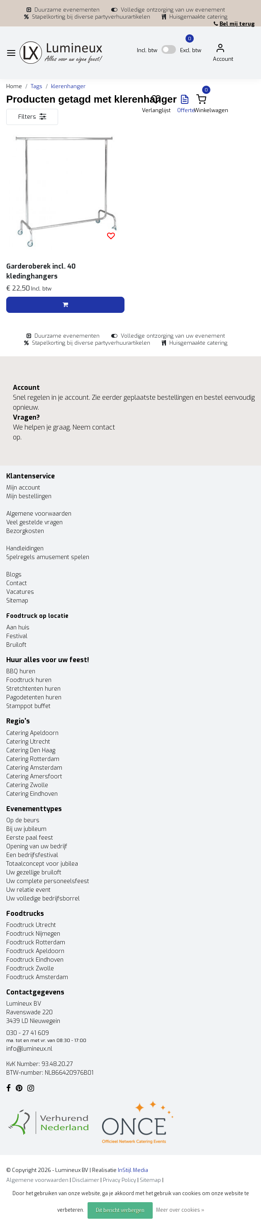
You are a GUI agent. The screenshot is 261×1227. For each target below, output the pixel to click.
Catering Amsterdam (34, 768)
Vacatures (20, 592)
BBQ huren (20, 671)
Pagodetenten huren (33, 697)
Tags (36, 86)
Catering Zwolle (27, 785)
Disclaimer (85, 1180)
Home (14, 86)
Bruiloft (16, 645)
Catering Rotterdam (32, 759)
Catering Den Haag (30, 750)
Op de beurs (22, 820)
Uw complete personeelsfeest (47, 881)
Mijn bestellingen (28, 496)
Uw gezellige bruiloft (33, 872)
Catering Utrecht (28, 742)
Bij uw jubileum (26, 829)
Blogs (14, 575)
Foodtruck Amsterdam (37, 977)
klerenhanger (68, 86)
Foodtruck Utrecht (31, 925)
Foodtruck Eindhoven (34, 960)
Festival (16, 636)
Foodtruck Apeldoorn (35, 951)
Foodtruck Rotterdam (35, 942)
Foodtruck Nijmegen (33, 934)
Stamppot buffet (28, 706)
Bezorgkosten (25, 531)
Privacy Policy (119, 1180)
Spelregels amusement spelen (47, 557)
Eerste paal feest (29, 838)
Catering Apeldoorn (32, 733)
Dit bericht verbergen (120, 1210)
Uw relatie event (28, 890)
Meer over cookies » (180, 1210)
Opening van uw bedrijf (36, 846)
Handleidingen (25, 548)
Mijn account (23, 488)
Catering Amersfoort (34, 776)
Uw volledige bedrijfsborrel (43, 899)
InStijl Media (132, 1170)
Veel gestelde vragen (34, 522)
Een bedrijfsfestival (32, 855)
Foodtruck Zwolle (30, 968)
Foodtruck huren (28, 680)
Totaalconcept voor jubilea (42, 864)
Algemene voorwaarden (38, 514)
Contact (16, 583)
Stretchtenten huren (33, 689)
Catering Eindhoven (32, 794)
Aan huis (17, 628)
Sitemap (17, 601)
